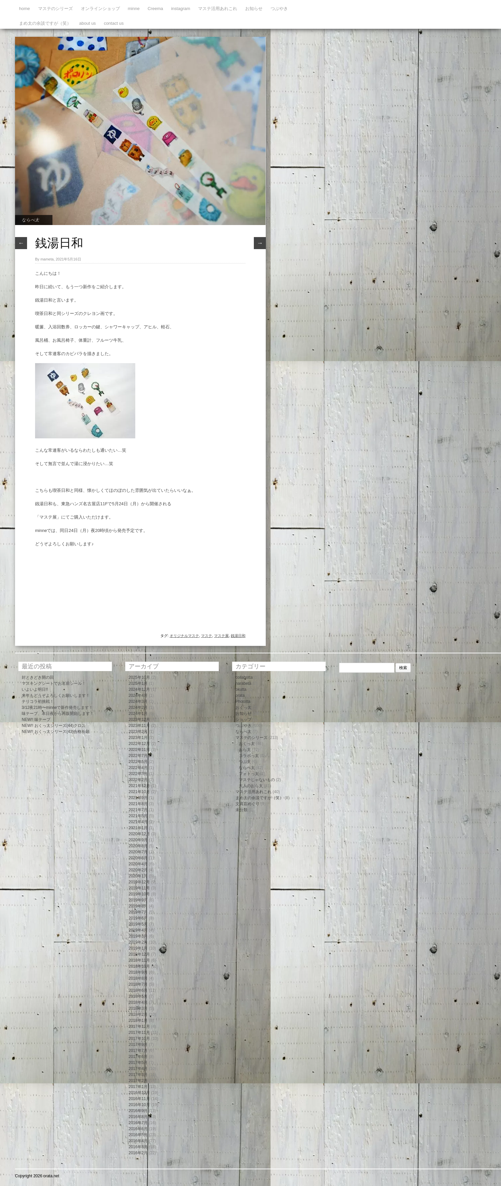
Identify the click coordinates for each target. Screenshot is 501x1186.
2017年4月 (138, 1068)
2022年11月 (139, 749)
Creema (155, 8)
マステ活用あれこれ (217, 8)
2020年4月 (138, 864)
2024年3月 (138, 701)
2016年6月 (138, 1128)
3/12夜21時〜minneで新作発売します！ (57, 707)
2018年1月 (138, 1020)
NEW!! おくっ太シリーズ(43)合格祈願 (56, 731)
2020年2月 (138, 870)
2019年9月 (138, 900)
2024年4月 (138, 695)
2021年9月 (138, 797)
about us (87, 23)
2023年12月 (139, 719)
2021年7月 (138, 809)
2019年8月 (138, 906)
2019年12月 (139, 882)
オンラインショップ (100, 8)
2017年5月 (138, 1062)
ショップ (243, 719)
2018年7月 (138, 984)
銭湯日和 (238, 636)
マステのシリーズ (55, 8)
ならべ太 (30, 219)
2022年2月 (138, 779)
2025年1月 (138, 683)
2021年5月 (138, 816)
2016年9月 (138, 1110)
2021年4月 (138, 822)
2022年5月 (138, 761)
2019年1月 (138, 948)
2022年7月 (138, 755)
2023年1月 (138, 737)
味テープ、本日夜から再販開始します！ (58, 713)
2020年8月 (138, 846)
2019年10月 (139, 894)
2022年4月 (138, 767)
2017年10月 (139, 1038)
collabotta (244, 677)
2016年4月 (138, 1141)
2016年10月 (139, 1104)
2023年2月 (138, 731)
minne (134, 8)
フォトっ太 (249, 773)
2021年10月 (139, 791)
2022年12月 (139, 743)
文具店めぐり (247, 803)
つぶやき (279, 8)
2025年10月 (139, 677)
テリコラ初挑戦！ (38, 701)
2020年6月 (138, 858)
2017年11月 (139, 1032)
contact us (114, 23)
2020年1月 (138, 876)
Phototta (243, 701)
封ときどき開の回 (38, 677)
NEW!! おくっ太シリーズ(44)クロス (54, 725)
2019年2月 (138, 942)
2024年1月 (138, 713)
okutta (240, 689)
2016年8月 (138, 1116)
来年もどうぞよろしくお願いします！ (56, 695)
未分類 (241, 809)
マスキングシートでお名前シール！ (54, 683)
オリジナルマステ (184, 636)
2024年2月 (138, 707)
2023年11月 (139, 725)
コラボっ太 (249, 755)
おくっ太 (243, 707)
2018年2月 (138, 1014)
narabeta (243, 683)
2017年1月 (138, 1086)
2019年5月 (138, 924)
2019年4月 (138, 930)
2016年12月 (139, 1092)
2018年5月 (138, 996)
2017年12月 (139, 1026)
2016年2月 (138, 1153)
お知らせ (254, 8)
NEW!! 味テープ (36, 719)
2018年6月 (138, 990)
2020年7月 (138, 852)
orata (239, 695)
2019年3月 (138, 936)
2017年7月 (138, 1050)
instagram (180, 8)
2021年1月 (138, 828)
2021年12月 (139, 785)
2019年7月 (138, 912)
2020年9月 (138, 840)
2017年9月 (138, 1044)
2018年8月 (138, 978)
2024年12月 (139, 689)
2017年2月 (138, 1080)
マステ (206, 636)
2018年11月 (139, 960)
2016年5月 (138, 1135)
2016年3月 (138, 1147)
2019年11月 (139, 888)
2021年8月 (138, 803)
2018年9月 (138, 972)
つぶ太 (245, 761)
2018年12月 (139, 954)
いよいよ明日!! (35, 689)
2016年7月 (138, 1122)
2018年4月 (138, 1002)
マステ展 (221, 636)
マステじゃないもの (257, 779)
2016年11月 (139, 1098)
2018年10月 (139, 966)
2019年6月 (138, 918)
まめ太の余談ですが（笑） (45, 23)
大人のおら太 (251, 785)
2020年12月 (139, 834)
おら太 (245, 749)
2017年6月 (138, 1056)
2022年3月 (138, 773)
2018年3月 (138, 1008)
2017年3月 (138, 1074)
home (24, 8)
